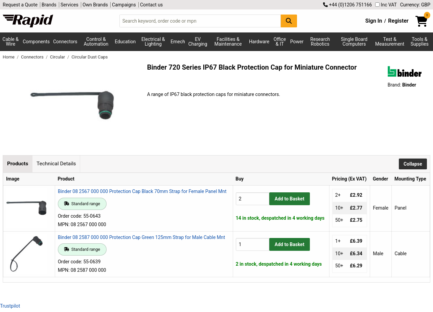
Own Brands (95, 4)
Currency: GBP (415, 4)
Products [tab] (17, 164)
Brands (49, 4)
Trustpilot (10, 306)
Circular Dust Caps (89, 56)
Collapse (413, 164)
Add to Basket (289, 198)
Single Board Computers (354, 42)
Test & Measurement (389, 42)
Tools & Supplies (420, 42)
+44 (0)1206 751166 (347, 4)
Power (296, 41)
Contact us (151, 4)
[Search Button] (289, 21)
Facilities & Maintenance (228, 42)
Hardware (259, 41)
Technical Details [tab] (56, 164)
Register (398, 21)
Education (125, 41)
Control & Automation (96, 42)
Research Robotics (320, 42)
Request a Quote (20, 4)
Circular (58, 56)
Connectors (65, 41)
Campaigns (124, 4)
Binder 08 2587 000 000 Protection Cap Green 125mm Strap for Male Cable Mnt (141, 237)
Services (69, 4)
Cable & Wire (10, 42)
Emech (177, 41)
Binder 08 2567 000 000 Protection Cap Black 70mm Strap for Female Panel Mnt (142, 191)
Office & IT (280, 42)
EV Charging (197, 42)
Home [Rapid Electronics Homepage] (9, 56)
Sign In (373, 21)
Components (36, 41)
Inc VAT (386, 4)
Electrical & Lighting (153, 42)
